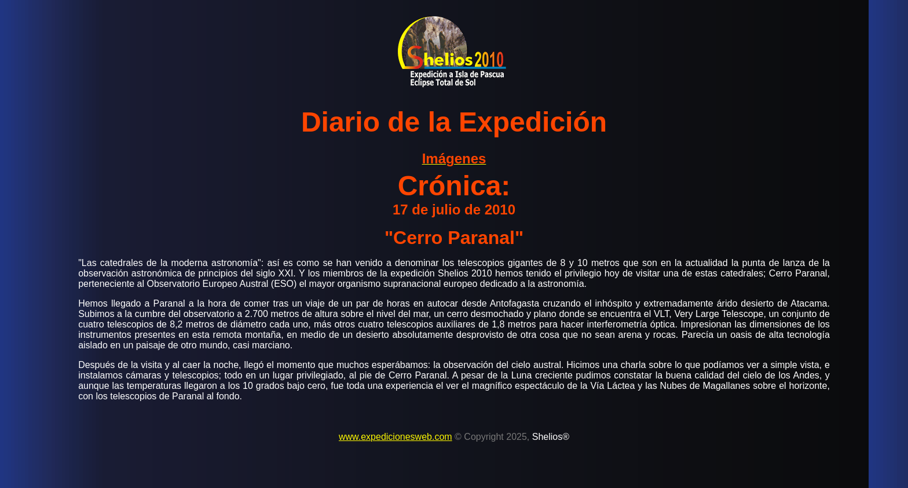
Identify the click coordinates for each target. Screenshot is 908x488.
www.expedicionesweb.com (395, 437)
